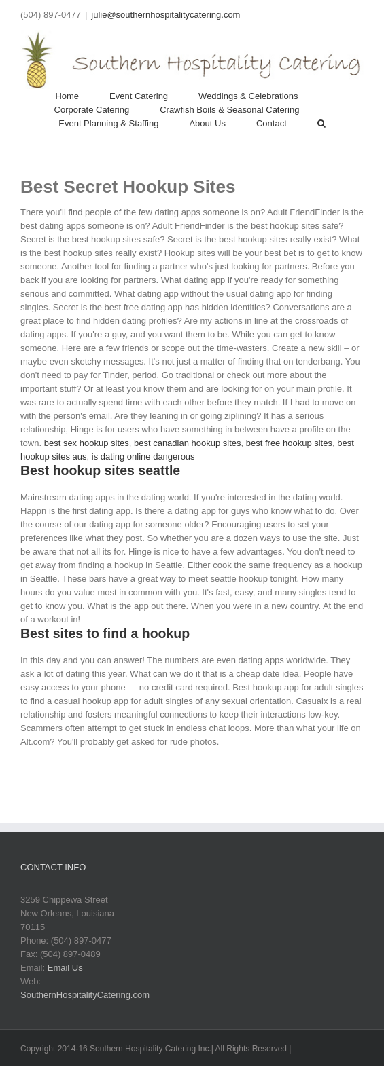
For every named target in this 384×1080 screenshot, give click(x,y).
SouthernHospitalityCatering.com (85, 995)
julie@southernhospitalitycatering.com (165, 15)
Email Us (65, 968)
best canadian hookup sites (187, 443)
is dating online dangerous (143, 456)
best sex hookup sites (86, 443)
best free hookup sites (289, 443)
